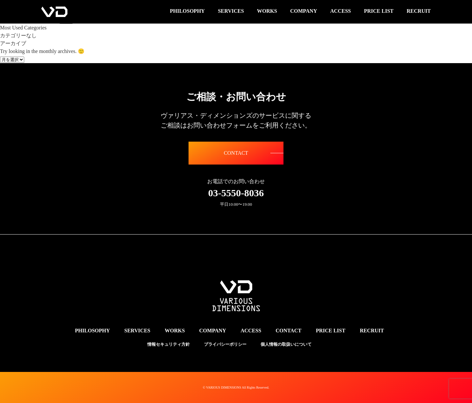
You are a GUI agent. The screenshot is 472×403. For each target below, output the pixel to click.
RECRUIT (372, 330)
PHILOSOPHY (92, 330)
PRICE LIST (330, 330)
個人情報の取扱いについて (286, 344)
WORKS (175, 330)
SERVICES (137, 330)
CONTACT (236, 153)
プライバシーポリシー (225, 344)
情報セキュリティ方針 (168, 344)
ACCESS (251, 330)
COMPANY (212, 330)
